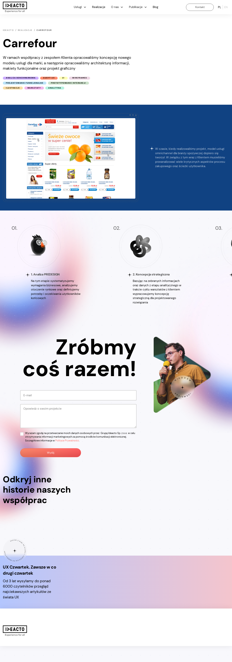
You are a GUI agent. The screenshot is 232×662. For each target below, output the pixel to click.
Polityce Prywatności (67, 440)
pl (219, 7)
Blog (155, 7)
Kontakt (200, 7)
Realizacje (98, 7)
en (226, 7)
